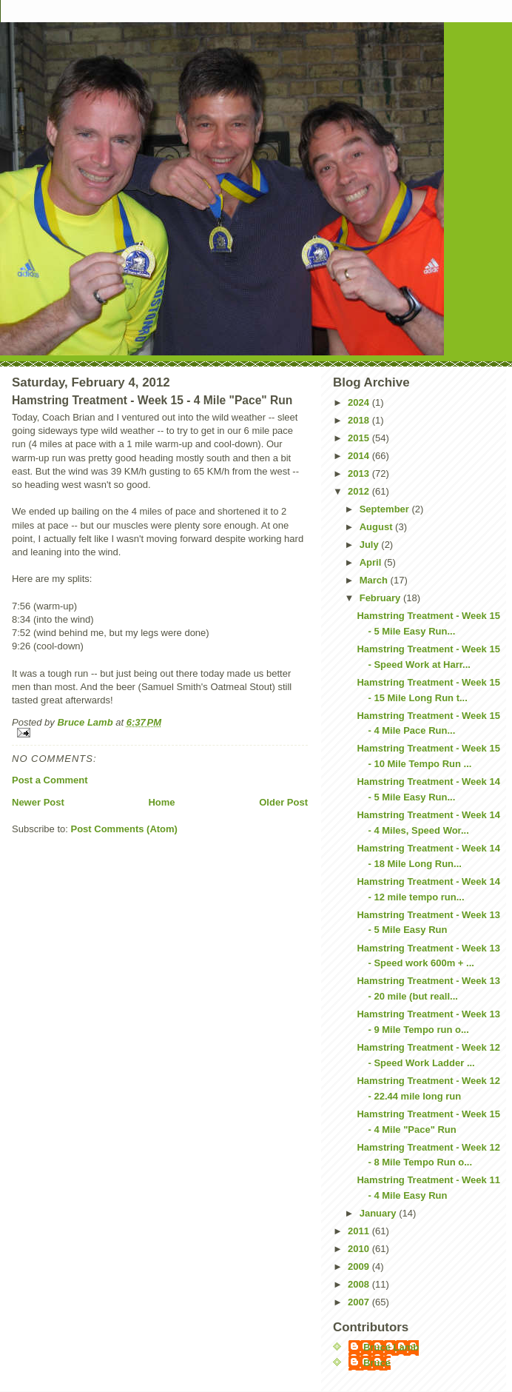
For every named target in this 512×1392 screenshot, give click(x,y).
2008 (360, 1284)
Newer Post (38, 802)
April (372, 562)
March (375, 580)
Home (161, 802)
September (386, 509)
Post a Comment (50, 780)
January (379, 1213)
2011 (360, 1231)
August (377, 526)
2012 (360, 491)
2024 (360, 402)
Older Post (283, 802)
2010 (360, 1248)
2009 (360, 1266)
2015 (360, 438)
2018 (360, 420)
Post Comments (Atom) (124, 828)
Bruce (377, 1362)
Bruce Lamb (86, 722)
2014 (360, 455)
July (371, 544)
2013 (360, 473)
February (381, 597)
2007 (360, 1302)
